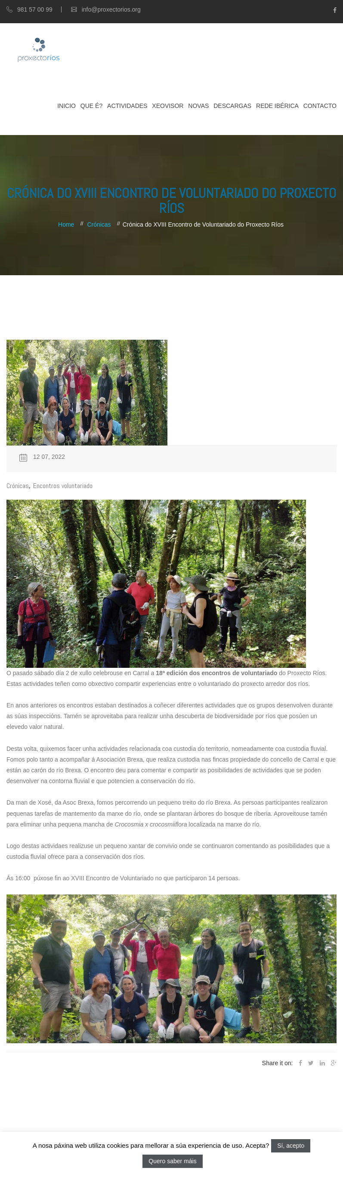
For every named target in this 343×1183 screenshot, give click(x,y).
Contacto (320, 105)
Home (66, 224)
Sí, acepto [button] (290, 1145)
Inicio (66, 105)
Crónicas (99, 224)
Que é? (91, 105)
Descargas (232, 105)
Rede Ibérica (277, 105)
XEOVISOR (167, 105)
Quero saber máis (172, 1161)
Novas (198, 105)
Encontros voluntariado (63, 485)
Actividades (127, 105)
